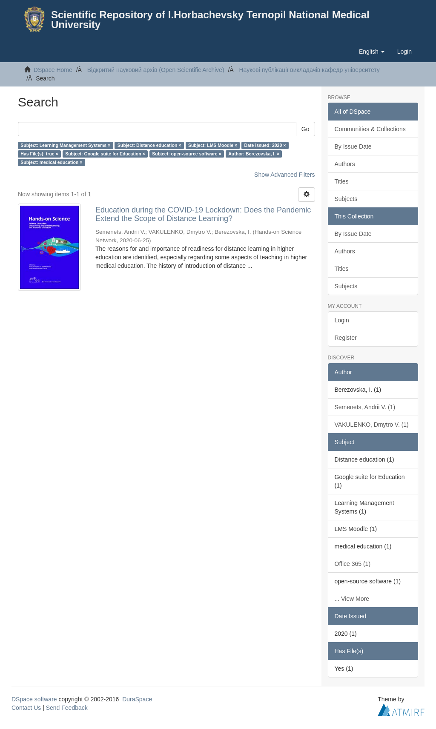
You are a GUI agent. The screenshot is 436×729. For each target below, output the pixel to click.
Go (305, 129)
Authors (345, 164)
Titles (342, 181)
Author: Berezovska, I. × (253, 153)
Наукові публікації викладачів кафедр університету (309, 69)
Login (342, 320)
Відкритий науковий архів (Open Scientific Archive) (155, 69)
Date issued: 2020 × (265, 145)
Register (346, 337)
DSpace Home (53, 69)
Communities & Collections (370, 129)
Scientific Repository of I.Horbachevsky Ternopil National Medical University (210, 19)
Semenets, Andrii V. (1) (365, 407)
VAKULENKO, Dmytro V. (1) (372, 424)
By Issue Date (353, 146)
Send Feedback (67, 707)
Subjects (346, 198)
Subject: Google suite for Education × (105, 153)
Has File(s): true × (39, 153)
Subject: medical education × (51, 162)
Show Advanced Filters (284, 174)
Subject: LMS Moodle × (212, 145)
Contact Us (26, 707)
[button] (372, 51)
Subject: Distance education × (149, 145)
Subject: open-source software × (186, 153)
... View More (352, 598)
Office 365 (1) (353, 563)
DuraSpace (137, 699)
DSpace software (34, 699)
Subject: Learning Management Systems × (65, 145)
